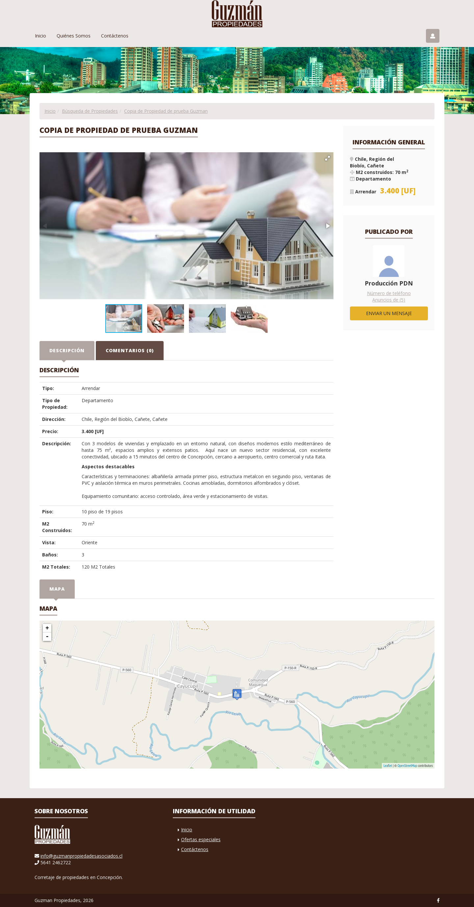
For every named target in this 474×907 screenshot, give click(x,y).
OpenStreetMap (407, 765)
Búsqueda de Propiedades (90, 111)
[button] (327, 158)
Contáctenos (114, 36)
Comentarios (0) (130, 350)
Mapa (57, 589)
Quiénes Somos (74, 36)
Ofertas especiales (201, 839)
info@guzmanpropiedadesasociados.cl (81, 856)
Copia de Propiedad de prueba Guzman (166, 111)
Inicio (40, 36)
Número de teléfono (389, 293)
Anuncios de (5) (388, 300)
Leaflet (387, 765)
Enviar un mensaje (389, 313)
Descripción (67, 350)
